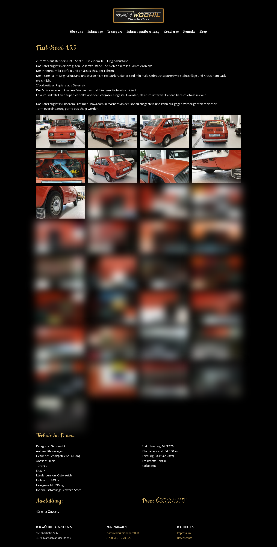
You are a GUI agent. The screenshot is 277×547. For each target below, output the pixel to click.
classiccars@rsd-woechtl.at (123, 535)
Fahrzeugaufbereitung (143, 32)
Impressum (184, 535)
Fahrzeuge (95, 32)
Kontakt (189, 32)
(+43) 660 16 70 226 (119, 540)
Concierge (171, 32)
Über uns (76, 32)
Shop (203, 32)
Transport (114, 32)
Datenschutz (184, 540)
